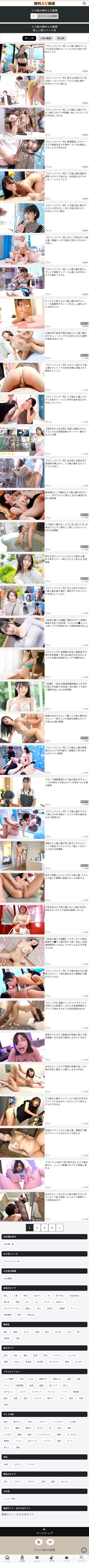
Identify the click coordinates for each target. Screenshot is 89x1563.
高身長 (40, 1361)
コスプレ (18, 1464)
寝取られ (43, 1378)
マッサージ (36, 1391)
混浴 (25, 1398)
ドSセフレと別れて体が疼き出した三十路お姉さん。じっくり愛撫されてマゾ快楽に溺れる (66, 1165)
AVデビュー (9, 1391)
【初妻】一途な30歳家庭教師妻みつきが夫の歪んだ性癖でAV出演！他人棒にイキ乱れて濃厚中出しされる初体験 (66, 686)
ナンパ (7, 1385)
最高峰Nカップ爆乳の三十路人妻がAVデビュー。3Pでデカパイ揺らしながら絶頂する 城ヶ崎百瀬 (66, 495)
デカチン (31, 1481)
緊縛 (59, 1434)
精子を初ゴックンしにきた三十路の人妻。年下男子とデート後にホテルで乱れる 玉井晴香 (66, 559)
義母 (16, 1331)
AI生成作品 (74, 1295)
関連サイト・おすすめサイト (18, 1514)
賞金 (79, 1378)
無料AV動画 (48, 1550)
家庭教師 (8, 1314)
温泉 (16, 1398)
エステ (23, 1391)
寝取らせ (57, 1378)
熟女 (25, 1295)
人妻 (16, 1295)
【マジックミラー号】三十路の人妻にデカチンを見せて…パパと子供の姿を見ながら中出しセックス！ (66, 399)
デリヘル (51, 1391)
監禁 (71, 1398)
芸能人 (28, 1308)
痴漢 (31, 1385)
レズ (61, 1398)
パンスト (31, 1464)
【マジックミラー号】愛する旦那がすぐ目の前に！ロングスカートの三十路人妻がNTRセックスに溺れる (66, 80)
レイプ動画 (9, 1378)
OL (36, 1301)
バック (19, 1440)
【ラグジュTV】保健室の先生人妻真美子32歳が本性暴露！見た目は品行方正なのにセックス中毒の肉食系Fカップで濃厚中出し (66, 654)
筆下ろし (18, 1421)
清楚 (17, 1301)
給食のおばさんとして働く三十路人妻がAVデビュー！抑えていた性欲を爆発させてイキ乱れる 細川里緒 (66, 718)
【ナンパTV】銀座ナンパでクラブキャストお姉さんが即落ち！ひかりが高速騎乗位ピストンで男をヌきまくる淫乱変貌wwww (66, 1005)
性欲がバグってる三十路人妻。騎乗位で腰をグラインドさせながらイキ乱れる (66, 1132)
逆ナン (66, 1385)
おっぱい (79, 1361)
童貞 (53, 1481)
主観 (17, 1447)
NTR (31, 1378)
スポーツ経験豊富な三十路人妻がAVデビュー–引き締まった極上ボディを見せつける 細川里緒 (66, 782)
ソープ (64, 1391)
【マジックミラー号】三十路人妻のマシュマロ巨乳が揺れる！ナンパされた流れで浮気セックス (66, 48)
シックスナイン (44, 1434)
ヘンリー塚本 (9, 1498)
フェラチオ (58, 1421)
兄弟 (17, 1338)
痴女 (6, 1421)
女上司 (58, 1331)
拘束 (6, 1404)
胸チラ (50, 1398)
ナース (74, 1308)
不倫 (21, 1378)
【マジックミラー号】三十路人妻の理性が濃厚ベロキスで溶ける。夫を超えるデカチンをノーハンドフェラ (66, 176)
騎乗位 (7, 1440)
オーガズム (72, 1434)
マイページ (81, 1559)
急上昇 (52, 1559)
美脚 (6, 1361)
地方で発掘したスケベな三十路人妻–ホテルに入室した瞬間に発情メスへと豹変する (66, 876)
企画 (69, 1378)
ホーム (7, 1558)
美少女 (7, 1301)
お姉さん (60, 1301)
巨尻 (45, 1355)
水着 (6, 1464)
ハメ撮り (73, 1421)
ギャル (47, 1301)
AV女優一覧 (9, 1244)
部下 (79, 1331)
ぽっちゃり (54, 1361)
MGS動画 (8, 1278)
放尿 (29, 1434)
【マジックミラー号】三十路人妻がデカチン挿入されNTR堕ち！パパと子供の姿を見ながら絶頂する (66, 814)
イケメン (18, 1481)
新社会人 (31, 1314)
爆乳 (25, 1355)
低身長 (28, 1361)
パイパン (57, 1355)
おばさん (37, 1295)
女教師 (62, 1308)
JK (48, 1295)
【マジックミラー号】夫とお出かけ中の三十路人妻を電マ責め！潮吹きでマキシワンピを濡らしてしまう (66, 590)
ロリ (27, 1301)
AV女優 (22, 1559)
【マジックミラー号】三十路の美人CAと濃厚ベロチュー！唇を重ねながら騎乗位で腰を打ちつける (66, 973)
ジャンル (37, 1559)
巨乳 (6, 1355)
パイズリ (47, 1440)
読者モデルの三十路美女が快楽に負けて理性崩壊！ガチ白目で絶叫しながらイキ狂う (66, 1036)
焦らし (7, 1447)
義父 (6, 1331)
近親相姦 (19, 1385)
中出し (30, 1421)
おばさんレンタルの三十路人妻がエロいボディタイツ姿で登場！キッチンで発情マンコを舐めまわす (66, 1196)
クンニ (70, 1440)
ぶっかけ (8, 1434)
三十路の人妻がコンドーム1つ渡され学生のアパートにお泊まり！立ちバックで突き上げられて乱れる (66, 1101)
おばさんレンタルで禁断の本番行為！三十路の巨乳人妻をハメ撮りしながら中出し (66, 1068)
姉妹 (37, 1331)
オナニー (43, 1421)
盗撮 (41, 1385)
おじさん (65, 1481)
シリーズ (67, 1559)
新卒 (20, 1314)
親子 (47, 1331)
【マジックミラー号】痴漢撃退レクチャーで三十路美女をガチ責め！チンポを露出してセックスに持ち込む (66, 144)
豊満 (67, 1361)
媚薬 (17, 1428)
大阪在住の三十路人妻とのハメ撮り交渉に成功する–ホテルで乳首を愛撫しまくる (66, 908)
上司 (69, 1331)
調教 (20, 1434)
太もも (17, 1361)
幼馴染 (7, 1338)
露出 (6, 1398)
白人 (39, 1308)
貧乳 (16, 1355)
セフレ (26, 1331)
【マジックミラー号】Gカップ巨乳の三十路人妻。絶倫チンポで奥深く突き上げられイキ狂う (66, 240)
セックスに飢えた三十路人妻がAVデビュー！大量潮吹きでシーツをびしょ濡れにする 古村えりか (66, 303)
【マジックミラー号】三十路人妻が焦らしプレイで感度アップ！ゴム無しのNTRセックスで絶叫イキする (66, 272)
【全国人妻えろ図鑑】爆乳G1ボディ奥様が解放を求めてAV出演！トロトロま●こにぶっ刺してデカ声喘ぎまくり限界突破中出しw (66, 622)
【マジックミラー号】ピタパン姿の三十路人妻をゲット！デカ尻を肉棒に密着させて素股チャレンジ (66, 367)
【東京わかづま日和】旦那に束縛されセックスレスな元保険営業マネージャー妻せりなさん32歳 (66, 431)
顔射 (69, 1428)
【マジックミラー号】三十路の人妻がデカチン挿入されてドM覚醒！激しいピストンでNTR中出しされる (66, 112)
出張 (81, 1398)
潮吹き (28, 1428)
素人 (6, 1295)
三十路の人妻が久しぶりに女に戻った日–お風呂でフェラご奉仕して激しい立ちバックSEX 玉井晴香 (66, 527)
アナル (7, 1428)
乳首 (35, 1355)
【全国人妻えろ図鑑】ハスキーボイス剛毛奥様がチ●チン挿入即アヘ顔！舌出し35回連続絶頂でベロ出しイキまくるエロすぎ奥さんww (66, 943)
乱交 (59, 1428)
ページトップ (44, 1533)
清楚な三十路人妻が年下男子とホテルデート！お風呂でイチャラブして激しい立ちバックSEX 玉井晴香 (66, 846)
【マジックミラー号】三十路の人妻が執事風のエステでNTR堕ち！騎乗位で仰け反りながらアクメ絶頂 (66, 750)
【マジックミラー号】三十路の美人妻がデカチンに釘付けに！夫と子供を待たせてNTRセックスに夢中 (66, 208)
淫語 (59, 1440)
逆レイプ (53, 1385)
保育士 (50, 1308)
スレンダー (72, 1355)
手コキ (40, 1428)
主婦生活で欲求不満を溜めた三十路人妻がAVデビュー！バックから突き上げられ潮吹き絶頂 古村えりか (66, 335)
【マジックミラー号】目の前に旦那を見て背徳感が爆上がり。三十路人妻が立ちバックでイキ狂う (66, 463)
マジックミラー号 (11, 1261)
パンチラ (37, 1398)
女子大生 (59, 1295)
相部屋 (76, 1391)
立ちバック (32, 1440)
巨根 (43, 1481)
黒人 (6, 1481)
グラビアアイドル (11, 1308)
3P (50, 1428)
